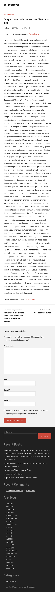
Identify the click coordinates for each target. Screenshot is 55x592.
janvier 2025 (10, 548)
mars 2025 (9, 542)
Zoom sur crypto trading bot (13, 474)
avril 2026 (9, 504)
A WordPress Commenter (14, 491)
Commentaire (9, 346)
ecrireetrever (11, 4)
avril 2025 (9, 539)
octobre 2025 (10, 521)
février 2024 (10, 568)
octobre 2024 (10, 557)
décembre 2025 (11, 515)
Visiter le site (34, 34)
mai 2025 (9, 536)
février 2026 (10, 510)
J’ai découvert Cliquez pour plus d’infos (17, 470)
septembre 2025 (11, 524)
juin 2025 (9, 533)
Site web (7, 400)
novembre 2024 (11, 554)
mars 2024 (9, 565)
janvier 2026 (10, 513)
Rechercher (8, 432)
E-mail (7, 390)
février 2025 (10, 545)
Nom (6, 379)
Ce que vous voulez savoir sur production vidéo (20, 478)
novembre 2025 (11, 518)
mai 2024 (9, 560)
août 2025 (9, 527)
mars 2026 (9, 507)
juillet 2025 (9, 530)
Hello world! (30, 491)
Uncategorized (9, 14)
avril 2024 (9, 562)
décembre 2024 (11, 551)
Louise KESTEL (12, 28)
